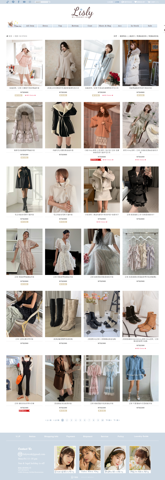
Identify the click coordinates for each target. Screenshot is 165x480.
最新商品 (123, 36)
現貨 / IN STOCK (21, 36)
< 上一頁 (48, 420)
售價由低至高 (142, 36)
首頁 (9, 36)
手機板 (74, 477)
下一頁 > (116, 420)
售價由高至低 (153, 36)
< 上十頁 (56, 420)
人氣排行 (131, 36)
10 (102, 420)
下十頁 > (109, 420)
